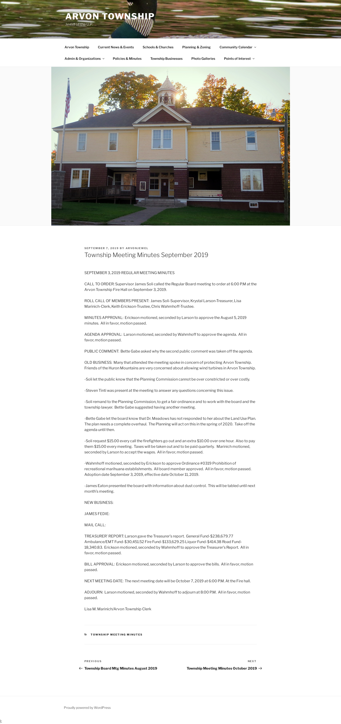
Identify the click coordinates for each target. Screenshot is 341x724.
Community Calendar (238, 47)
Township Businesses (166, 58)
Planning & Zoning (196, 47)
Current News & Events (116, 47)
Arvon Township (110, 16)
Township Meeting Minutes (117, 634)
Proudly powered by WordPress (87, 708)
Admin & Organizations (85, 58)
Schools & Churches (158, 47)
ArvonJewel (137, 248)
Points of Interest (239, 58)
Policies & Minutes (127, 58)
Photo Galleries (203, 58)
